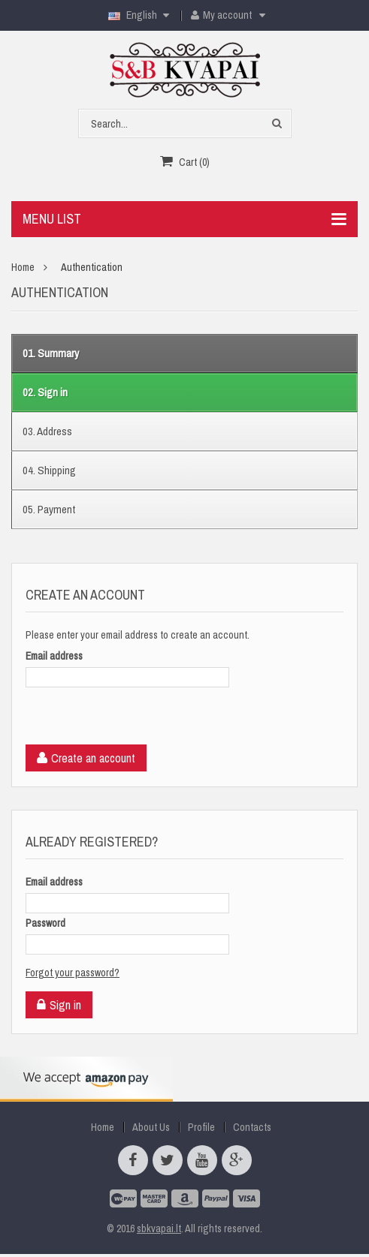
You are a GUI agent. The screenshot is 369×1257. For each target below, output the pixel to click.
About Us (151, 1127)
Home (23, 267)
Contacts (252, 1127)
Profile (201, 1127)
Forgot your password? (72, 972)
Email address (54, 656)
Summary (51, 353)
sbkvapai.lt (159, 1228)
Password (45, 923)
